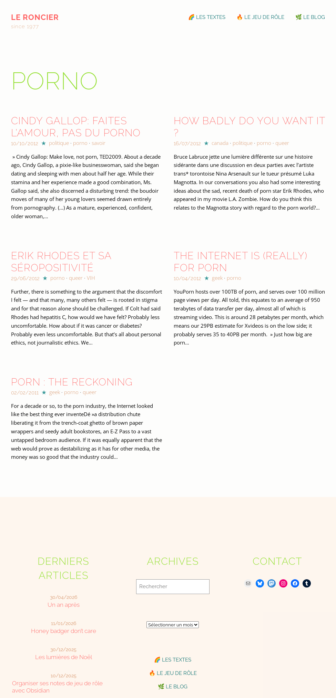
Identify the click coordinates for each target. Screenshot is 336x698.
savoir (98, 143)
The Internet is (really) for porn (240, 262)
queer (282, 143)
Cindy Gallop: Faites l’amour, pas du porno (76, 127)
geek (217, 278)
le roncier (35, 17)
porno (80, 143)
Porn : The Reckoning (72, 382)
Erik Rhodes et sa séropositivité (61, 262)
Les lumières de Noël (63, 657)
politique (59, 143)
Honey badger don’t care (63, 630)
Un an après (64, 604)
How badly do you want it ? (249, 127)
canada (220, 143)
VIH (91, 278)
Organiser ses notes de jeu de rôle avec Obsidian (57, 687)
